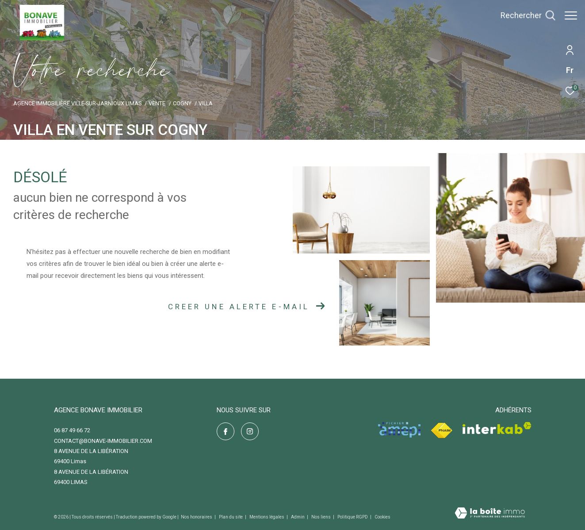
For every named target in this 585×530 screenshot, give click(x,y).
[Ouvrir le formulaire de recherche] (523, 15)
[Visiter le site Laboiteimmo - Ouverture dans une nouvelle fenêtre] (489, 513)
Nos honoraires (197, 517)
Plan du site (231, 517)
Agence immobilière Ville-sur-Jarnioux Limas (77, 103)
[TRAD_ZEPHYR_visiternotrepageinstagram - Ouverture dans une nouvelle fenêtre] (250, 431)
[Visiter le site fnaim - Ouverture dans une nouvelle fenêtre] (441, 430)
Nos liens (321, 517)
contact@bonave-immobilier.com (103, 441)
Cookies (382, 517)
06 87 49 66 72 (72, 430)
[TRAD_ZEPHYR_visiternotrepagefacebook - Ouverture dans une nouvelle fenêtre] (225, 431)
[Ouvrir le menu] (571, 15)
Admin (298, 517)
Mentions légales (267, 517)
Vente (157, 103)
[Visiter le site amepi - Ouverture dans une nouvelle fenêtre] (399, 430)
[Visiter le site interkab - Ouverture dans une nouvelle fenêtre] (497, 428)
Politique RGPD (352, 517)
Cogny (182, 103)
